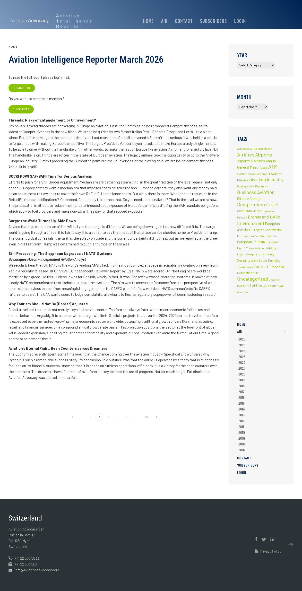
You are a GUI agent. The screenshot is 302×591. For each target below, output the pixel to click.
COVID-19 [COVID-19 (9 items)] (271, 205)
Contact (184, 21)
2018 (241, 386)
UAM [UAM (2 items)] (257, 273)
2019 (241, 380)
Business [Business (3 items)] (261, 186)
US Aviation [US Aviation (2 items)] (270, 285)
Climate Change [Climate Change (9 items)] (249, 198)
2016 (241, 398)
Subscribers (213, 21)
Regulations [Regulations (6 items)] (256, 254)
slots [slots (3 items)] (254, 260)
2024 (241, 351)
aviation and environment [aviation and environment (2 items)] (253, 173)
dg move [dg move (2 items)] (269, 211)
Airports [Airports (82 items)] (263, 154)
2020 (242, 374)
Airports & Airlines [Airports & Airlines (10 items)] (251, 161)
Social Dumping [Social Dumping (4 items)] (269, 260)
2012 (241, 421)
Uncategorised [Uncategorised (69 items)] (252, 279)
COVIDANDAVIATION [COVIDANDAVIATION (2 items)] (250, 211)
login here (22, 88)
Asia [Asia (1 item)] (265, 167)
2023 (241, 357)
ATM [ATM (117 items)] (273, 167)
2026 (241, 339)
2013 (241, 415)
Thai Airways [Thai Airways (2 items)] (245, 267)
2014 (241, 409)
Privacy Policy (268, 551)
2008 (242, 444)
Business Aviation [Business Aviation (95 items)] (256, 192)
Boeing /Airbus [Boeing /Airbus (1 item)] (245, 186)
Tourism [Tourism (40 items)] (261, 266)
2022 (241, 363)
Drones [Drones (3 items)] (242, 217)
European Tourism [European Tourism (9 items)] (251, 242)
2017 (241, 392)
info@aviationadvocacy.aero (37, 570)
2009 (242, 438)
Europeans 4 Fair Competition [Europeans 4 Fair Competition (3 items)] (257, 236)
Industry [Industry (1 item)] (242, 254)
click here (21, 109)
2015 (241, 403)
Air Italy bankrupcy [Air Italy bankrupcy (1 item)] (261, 148)
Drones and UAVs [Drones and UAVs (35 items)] (264, 216)
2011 (241, 427)
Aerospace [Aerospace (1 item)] (243, 148)
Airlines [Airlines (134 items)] (245, 154)
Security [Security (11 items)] (243, 260)
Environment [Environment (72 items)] (250, 223)
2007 (241, 450)
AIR (164, 21)
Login (240, 21)
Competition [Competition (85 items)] (250, 204)
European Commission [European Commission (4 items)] (266, 230)
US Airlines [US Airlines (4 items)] (255, 285)
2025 (241, 345)
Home (148, 21)
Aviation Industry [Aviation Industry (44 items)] (267, 179)
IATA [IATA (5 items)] (269, 248)
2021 (241, 368)
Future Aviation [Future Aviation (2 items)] (256, 248)
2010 (241, 433)
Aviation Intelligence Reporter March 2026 (86, 59)
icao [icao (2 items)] (275, 248)
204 (146, 416)
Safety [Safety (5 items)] (270, 254)
